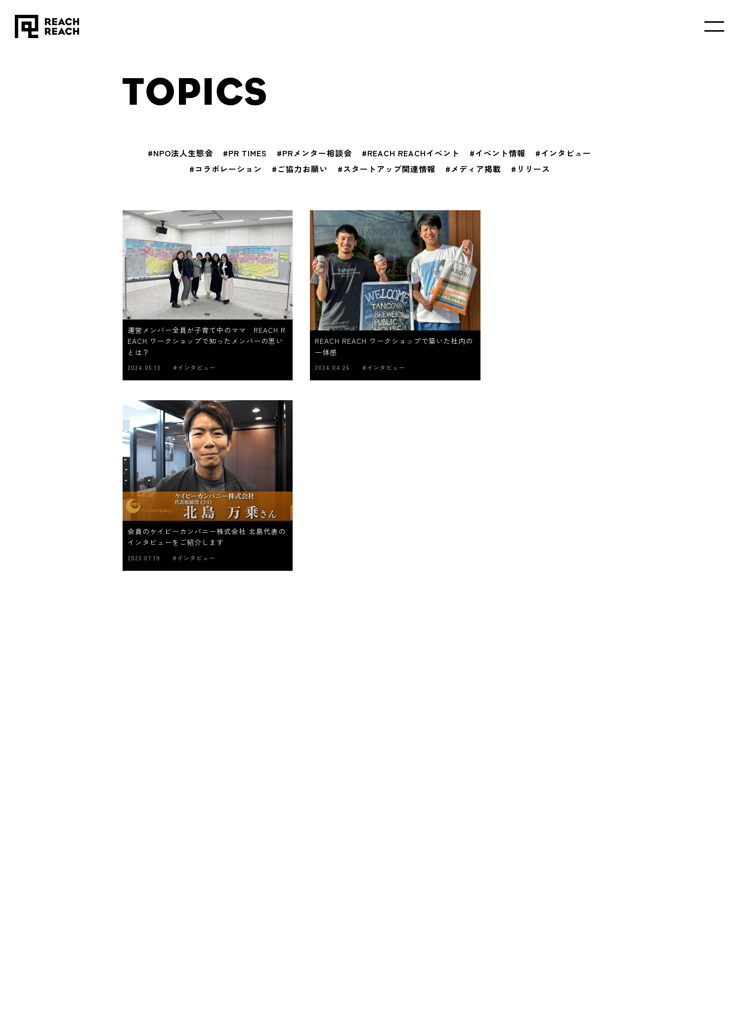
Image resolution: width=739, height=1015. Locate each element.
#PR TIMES (245, 153)
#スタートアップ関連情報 (386, 169)
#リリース (530, 169)
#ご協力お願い (300, 169)
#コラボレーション (225, 169)
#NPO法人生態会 (180, 153)
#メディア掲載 (473, 169)
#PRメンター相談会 (314, 153)
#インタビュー (563, 153)
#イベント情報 (497, 153)
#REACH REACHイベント (411, 153)
